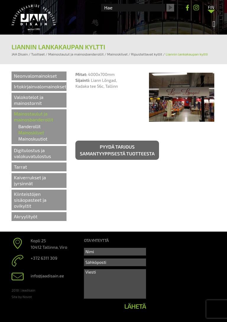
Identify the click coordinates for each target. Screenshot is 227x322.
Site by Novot (22, 297)
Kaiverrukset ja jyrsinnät (30, 180)
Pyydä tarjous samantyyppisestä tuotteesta (117, 150)
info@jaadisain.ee (47, 275)
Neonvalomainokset (35, 76)
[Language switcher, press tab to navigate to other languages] (211, 7)
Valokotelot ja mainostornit (28, 100)
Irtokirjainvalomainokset (40, 86)
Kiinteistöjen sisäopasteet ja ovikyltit (30, 200)
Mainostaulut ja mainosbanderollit (33, 116)
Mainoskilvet (31, 132)
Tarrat (20, 167)
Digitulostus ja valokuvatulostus (32, 153)
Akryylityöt (26, 216)
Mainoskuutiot (32, 139)
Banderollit (29, 126)
